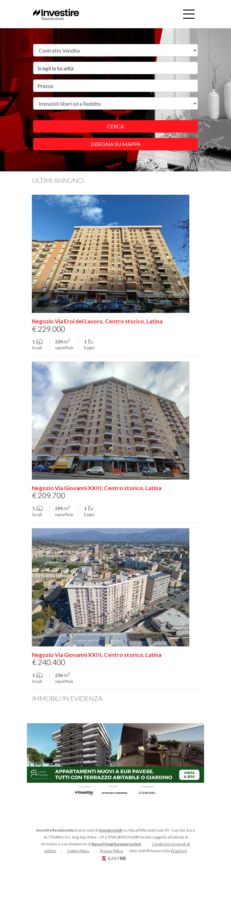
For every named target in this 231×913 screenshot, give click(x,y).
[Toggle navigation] (189, 14)
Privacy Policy (111, 851)
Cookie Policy (78, 851)
